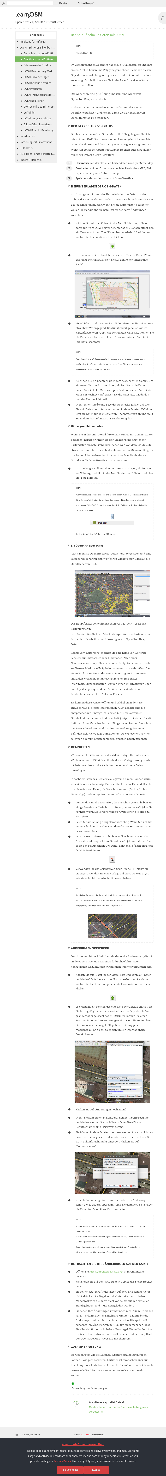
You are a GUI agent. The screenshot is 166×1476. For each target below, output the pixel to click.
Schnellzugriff (86, 3)
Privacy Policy (62, 1461)
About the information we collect (83, 1444)
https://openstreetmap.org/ (106, 1292)
